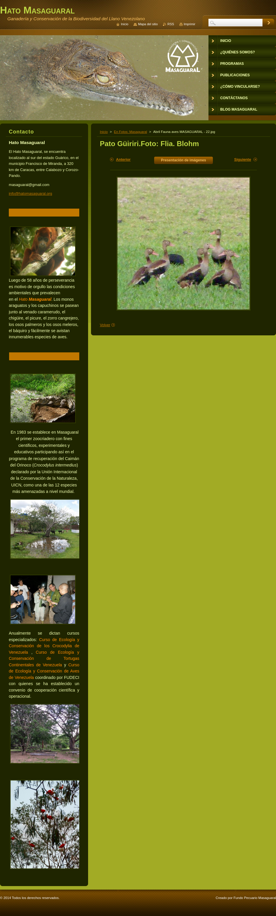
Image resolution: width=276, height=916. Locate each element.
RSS (170, 24)
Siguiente (242, 159)
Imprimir (189, 24)
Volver (105, 325)
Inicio (104, 131)
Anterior (123, 159)
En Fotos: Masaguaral (130, 131)
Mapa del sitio (148, 24)
